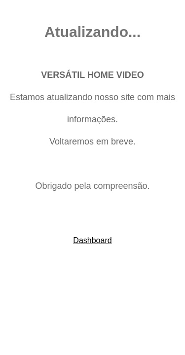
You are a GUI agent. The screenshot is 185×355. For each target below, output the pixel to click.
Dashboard (92, 240)
